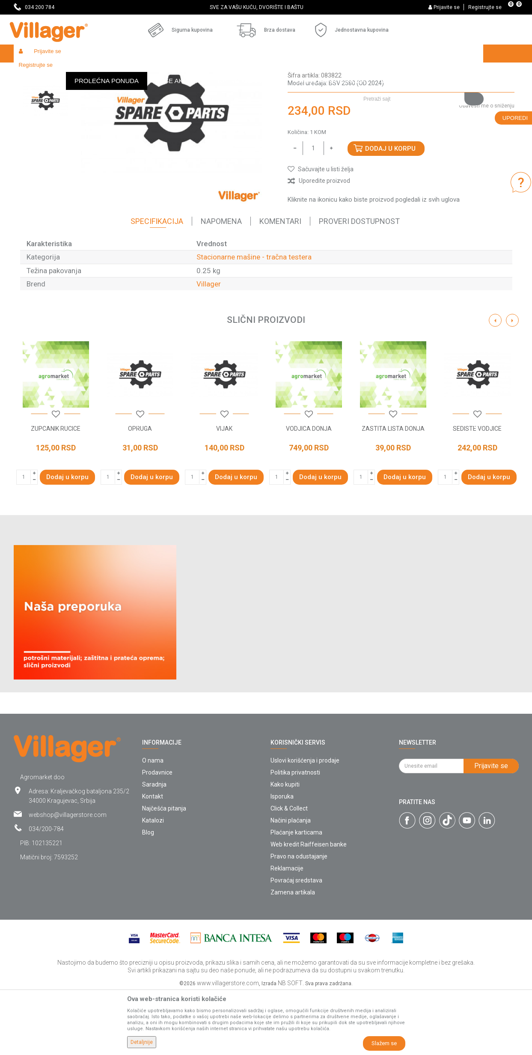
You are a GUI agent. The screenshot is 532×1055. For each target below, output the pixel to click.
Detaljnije (142, 1042)
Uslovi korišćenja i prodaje (304, 823)
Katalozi (153, 882)
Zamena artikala (292, 954)
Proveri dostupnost (359, 283)
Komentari (280, 283)
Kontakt (152, 858)
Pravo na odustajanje (298, 918)
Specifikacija (157, 283)
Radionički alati (126, 72)
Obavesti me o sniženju (486, 168)
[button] (420, 71)
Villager (208, 346)
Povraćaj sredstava (296, 942)
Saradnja (154, 846)
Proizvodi (64, 72)
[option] (266, 7)
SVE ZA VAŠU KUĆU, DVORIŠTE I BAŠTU (265, 7)
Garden (92, 72)
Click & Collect (289, 870)
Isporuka (282, 858)
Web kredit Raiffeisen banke (308, 906)
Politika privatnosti (295, 834)
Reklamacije (286, 930)
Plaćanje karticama (296, 894)
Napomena (221, 283)
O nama (152, 823)
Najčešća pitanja (164, 870)
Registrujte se (485, 7)
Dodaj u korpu (390, 211)
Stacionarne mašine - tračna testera (304, 72)
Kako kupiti (285, 846)
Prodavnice (157, 834)
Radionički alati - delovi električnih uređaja (202, 72)
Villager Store (30, 72)
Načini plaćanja (290, 882)
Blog (148, 894)
